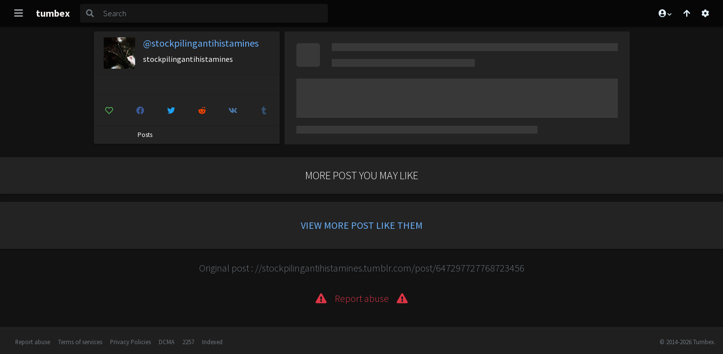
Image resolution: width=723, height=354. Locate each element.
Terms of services (80, 342)
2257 (188, 342)
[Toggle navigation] (18, 13)
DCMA (166, 342)
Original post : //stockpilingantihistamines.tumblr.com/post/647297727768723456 (361, 268)
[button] (664, 13)
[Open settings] (705, 13)
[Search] (213, 13)
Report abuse (32, 342)
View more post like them (362, 225)
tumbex (53, 13)
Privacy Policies (130, 342)
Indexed (212, 342)
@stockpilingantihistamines (201, 43)
